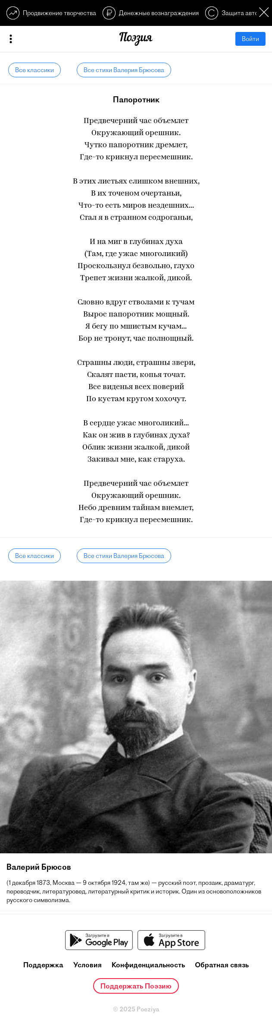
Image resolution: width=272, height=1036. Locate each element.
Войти (250, 39)
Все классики (34, 70)
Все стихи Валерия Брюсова (124, 70)
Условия (87, 964)
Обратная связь (222, 964)
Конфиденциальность (148, 964)
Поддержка (43, 964)
